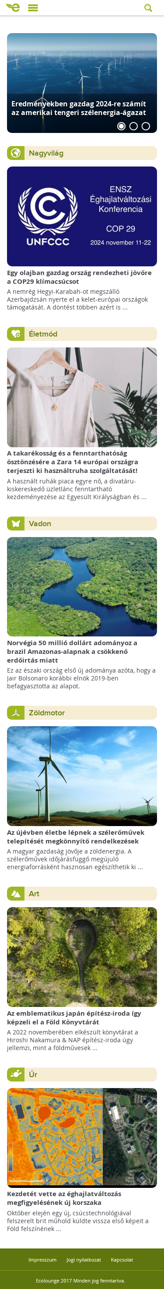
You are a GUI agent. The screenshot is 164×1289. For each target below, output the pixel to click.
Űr (33, 1074)
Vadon (40, 523)
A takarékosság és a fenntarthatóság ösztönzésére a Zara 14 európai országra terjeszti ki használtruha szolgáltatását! (72, 462)
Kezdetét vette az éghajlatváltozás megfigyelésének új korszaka (64, 1198)
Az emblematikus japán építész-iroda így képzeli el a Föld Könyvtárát (74, 1018)
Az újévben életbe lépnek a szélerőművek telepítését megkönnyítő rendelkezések (75, 837)
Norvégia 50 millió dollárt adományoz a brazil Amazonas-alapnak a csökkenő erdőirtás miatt (72, 651)
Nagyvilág (46, 153)
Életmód (43, 334)
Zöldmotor (47, 713)
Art (34, 893)
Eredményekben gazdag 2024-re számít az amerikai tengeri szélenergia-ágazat (78, 108)
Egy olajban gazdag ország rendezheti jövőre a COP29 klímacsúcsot (79, 277)
